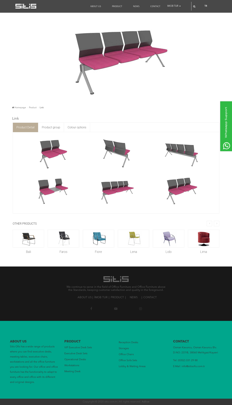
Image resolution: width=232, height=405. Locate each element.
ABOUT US (95, 6)
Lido (168, 252)
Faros (63, 252)
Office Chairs (126, 354)
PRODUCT (117, 6)
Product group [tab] (51, 127)
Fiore (98, 252)
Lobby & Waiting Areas (132, 366)
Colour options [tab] (77, 127)
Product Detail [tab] (25, 127)
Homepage (19, 108)
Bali (28, 252)
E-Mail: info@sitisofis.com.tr (189, 366)
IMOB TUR (174, 6)
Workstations (71, 365)
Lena (133, 252)
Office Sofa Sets (128, 360)
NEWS (136, 6)
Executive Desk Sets (75, 353)
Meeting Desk (72, 371)
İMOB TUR (100, 297)
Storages (124, 348)
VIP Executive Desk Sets (78, 347)
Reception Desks (128, 342)
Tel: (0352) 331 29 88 (185, 360)
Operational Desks (75, 359)
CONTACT (155, 6)
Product (33, 108)
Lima (203, 252)
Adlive (145, 401)
